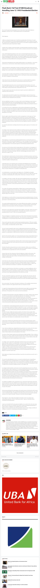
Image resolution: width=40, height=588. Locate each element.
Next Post (36, 456)
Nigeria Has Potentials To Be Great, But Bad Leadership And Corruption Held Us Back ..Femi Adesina (32, 445)
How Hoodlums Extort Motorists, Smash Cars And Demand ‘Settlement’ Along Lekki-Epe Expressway (22, 566)
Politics (6, 412)
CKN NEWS (8, 420)
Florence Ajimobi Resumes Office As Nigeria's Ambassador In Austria (7, 444)
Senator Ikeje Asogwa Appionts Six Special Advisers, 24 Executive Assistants (19, 444)
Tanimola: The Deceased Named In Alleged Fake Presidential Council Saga (20, 575)
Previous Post (4, 456)
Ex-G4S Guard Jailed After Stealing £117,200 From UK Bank (18, 584)
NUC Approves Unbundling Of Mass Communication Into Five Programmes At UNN (21, 570)
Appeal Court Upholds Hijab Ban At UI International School (17, 561)
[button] (1, 1)
